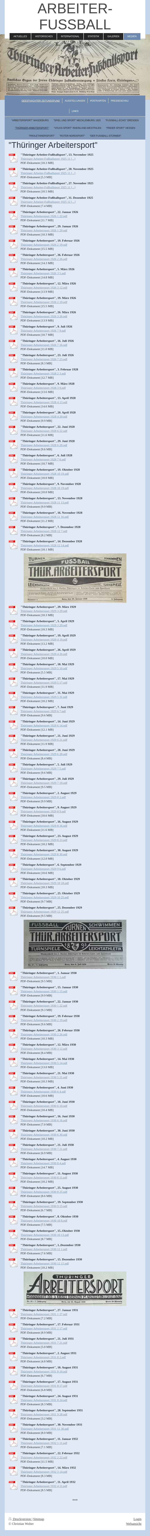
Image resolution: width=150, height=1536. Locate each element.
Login (137, 1519)
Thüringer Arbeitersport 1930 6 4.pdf (43, 1091)
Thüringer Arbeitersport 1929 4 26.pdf (44, 654)
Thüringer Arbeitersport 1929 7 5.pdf (43, 768)
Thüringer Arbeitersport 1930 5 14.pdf (44, 1063)
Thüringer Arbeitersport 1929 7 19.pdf (44, 782)
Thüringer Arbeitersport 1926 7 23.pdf (44, 359)
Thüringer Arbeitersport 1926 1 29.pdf (44, 230)
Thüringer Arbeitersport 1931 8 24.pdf (44, 1400)
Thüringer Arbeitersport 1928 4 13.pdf (44, 402)
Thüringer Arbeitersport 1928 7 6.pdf (43, 459)
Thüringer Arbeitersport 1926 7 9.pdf (43, 330)
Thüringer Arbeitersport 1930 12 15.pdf (45, 1263)
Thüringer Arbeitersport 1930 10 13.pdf (45, 1234)
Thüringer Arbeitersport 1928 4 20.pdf (44, 416)
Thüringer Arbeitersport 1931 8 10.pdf (44, 1371)
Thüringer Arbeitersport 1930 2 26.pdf (44, 1034)
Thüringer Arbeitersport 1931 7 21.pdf (44, 1342)
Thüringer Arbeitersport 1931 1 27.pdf (44, 1314)
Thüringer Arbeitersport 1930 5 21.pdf (44, 1077)
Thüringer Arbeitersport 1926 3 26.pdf (44, 316)
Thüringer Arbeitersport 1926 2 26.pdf (44, 259)
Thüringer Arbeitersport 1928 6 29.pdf (44, 445)
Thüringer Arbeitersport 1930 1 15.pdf (44, 991)
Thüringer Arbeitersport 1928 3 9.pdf (43, 387)
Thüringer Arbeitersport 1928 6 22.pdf (44, 430)
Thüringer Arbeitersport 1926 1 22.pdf (44, 216)
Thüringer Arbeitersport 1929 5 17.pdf (44, 682)
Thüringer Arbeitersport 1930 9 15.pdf (44, 1206)
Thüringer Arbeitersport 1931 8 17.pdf (44, 1385)
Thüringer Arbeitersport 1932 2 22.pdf (44, 1457)
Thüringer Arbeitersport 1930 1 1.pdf (43, 977)
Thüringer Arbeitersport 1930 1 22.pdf (44, 1005)
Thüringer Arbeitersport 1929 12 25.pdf (45, 911)
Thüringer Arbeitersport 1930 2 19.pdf (44, 1020)
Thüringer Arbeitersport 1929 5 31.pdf (44, 697)
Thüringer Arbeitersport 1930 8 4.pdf (43, 1163)
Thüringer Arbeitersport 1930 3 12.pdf (44, 1048)
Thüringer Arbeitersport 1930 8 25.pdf (44, 1191)
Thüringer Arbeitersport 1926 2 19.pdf (44, 244)
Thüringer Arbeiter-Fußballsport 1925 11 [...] (48, 158)
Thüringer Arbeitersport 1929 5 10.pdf (44, 668)
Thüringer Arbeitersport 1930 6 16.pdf (44, 1120)
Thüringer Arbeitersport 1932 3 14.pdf (44, 1471)
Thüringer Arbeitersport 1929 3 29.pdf (44, 611)
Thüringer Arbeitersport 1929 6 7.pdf (43, 711)
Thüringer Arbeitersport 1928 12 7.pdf (44, 531)
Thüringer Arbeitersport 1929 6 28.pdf (44, 754)
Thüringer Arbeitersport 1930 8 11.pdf (44, 1177)
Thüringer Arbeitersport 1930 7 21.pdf (44, 1149)
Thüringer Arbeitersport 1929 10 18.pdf (45, 883)
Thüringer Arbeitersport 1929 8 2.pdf (43, 797)
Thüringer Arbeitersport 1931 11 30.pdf (45, 1428)
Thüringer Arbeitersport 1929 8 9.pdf (43, 811)
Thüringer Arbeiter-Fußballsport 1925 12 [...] (48, 201)
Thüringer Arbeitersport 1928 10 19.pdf (45, 473)
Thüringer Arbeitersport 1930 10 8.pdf (44, 1220)
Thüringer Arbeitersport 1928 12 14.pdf (45, 545)
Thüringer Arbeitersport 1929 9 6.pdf (43, 868)
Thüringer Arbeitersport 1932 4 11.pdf (44, 1486)
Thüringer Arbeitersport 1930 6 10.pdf (44, 1105)
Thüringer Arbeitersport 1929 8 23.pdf (44, 840)
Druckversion (20, 1519)
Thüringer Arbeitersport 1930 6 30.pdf (44, 1134)
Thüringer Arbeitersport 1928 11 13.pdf (45, 502)
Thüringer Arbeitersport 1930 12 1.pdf (44, 1249)
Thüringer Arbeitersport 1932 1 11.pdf (44, 1443)
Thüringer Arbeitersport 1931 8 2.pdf (43, 1357)
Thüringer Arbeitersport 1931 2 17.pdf (44, 1328)
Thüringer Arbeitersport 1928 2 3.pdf (43, 373)
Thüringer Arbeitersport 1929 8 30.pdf (44, 854)
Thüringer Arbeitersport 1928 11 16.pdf (45, 516)
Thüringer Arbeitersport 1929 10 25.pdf (45, 897)
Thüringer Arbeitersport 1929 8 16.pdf (44, 825)
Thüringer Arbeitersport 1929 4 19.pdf (44, 639)
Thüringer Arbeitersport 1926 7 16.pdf (44, 345)
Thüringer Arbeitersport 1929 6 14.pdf (44, 725)
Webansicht (133, 1524)
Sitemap (38, 1519)
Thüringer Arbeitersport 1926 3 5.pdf (43, 273)
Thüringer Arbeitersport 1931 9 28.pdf (44, 1414)
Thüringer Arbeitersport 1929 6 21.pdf (44, 739)
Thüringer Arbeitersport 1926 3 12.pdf (44, 287)
